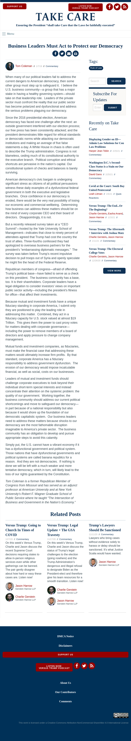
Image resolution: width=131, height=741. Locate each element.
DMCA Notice (65, 636)
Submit (112, 108)
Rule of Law (96, 68)
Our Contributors (65, 692)
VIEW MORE (114, 271)
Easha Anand (115, 213)
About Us (65, 682)
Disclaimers (65, 645)
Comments (65, 701)
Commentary (52, 66)
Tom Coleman (23, 66)
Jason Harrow (96, 217)
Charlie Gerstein (98, 213)
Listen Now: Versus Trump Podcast (85, 7)
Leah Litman (95, 193)
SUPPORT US (14, 6)
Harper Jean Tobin (99, 151)
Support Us (65, 654)
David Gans (95, 174)
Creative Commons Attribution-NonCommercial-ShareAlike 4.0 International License (87, 722)
